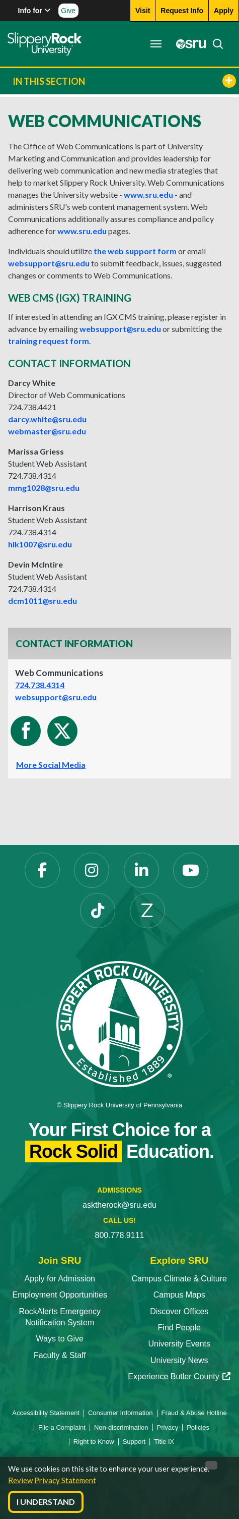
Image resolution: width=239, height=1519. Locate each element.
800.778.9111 (119, 1235)
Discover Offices (179, 1311)
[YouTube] (190, 870)
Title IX (164, 1441)
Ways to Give (60, 1338)
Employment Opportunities (59, 1294)
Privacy (168, 1427)
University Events (179, 1343)
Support (134, 1441)
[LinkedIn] (141, 870)
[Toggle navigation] (156, 43)
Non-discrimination (121, 1427)
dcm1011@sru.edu (42, 600)
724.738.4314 (39, 685)
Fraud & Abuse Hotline (194, 1413)
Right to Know (93, 1441)
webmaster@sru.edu (47, 431)
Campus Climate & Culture (179, 1278)
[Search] (215, 44)
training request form (48, 341)
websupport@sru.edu (49, 263)
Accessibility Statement (45, 1413)
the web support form (135, 251)
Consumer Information (120, 1413)
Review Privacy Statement (52, 1480)
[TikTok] (97, 910)
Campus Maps (179, 1294)
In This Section (124, 81)
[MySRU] (188, 44)
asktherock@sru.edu (119, 1205)
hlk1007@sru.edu (40, 544)
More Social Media (51, 764)
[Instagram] (91, 870)
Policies (198, 1427)
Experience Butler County (179, 1376)
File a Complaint (62, 1427)
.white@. (47, 419)
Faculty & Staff (60, 1355)
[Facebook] (42, 870)
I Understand (46, 1501)
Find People (179, 1327)
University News (179, 1360)
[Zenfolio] (147, 910)
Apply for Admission (59, 1278)
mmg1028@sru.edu (43, 487)
